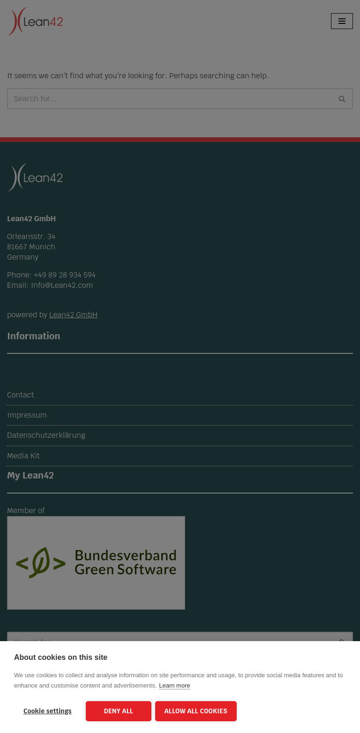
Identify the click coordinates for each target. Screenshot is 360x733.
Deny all (118, 711)
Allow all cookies (196, 711)
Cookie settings (47, 711)
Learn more (174, 686)
